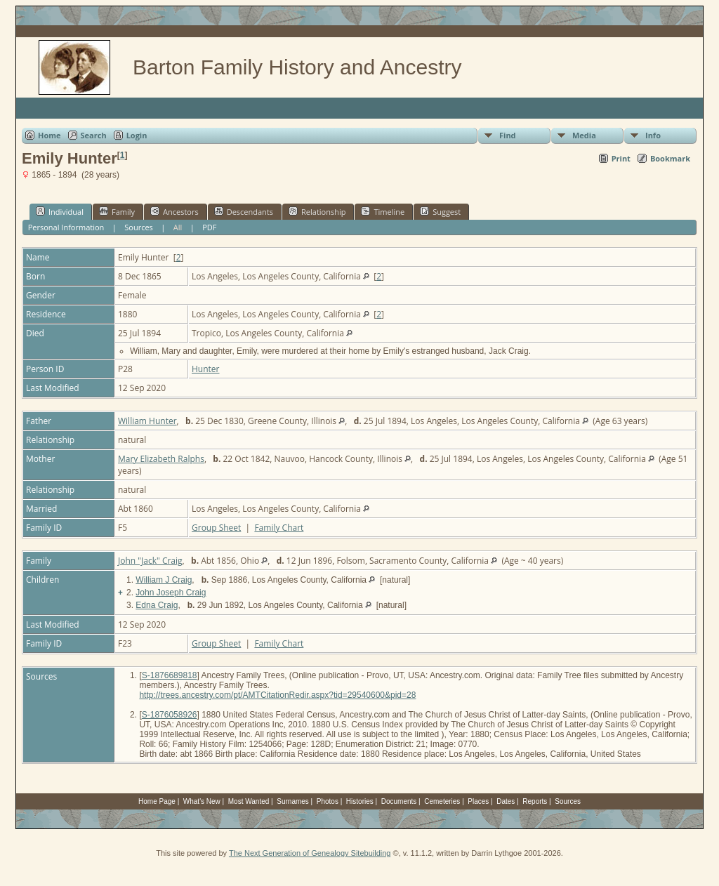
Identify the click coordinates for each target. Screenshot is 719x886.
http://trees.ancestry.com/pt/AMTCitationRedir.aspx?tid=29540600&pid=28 (277, 695)
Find (507, 135)
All (178, 227)
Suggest (440, 211)
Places (478, 801)
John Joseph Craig (171, 592)
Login (136, 135)
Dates (505, 801)
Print (621, 158)
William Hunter (147, 421)
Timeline (382, 211)
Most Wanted (249, 801)
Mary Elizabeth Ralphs (161, 459)
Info (653, 135)
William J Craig (164, 580)
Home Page (157, 801)
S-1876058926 (169, 715)
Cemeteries (442, 801)
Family (117, 211)
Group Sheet (216, 528)
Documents (399, 801)
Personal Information (66, 227)
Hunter (206, 369)
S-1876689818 (169, 675)
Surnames (293, 801)
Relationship (317, 211)
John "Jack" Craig (150, 561)
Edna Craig (157, 605)
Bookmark (670, 158)
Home (49, 135)
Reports (534, 801)
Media (584, 135)
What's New (201, 801)
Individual (60, 211)
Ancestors (174, 211)
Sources (138, 227)
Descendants (243, 211)
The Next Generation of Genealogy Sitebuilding (310, 853)
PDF (209, 227)
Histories (360, 801)
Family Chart (278, 528)
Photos (327, 801)
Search (94, 135)
